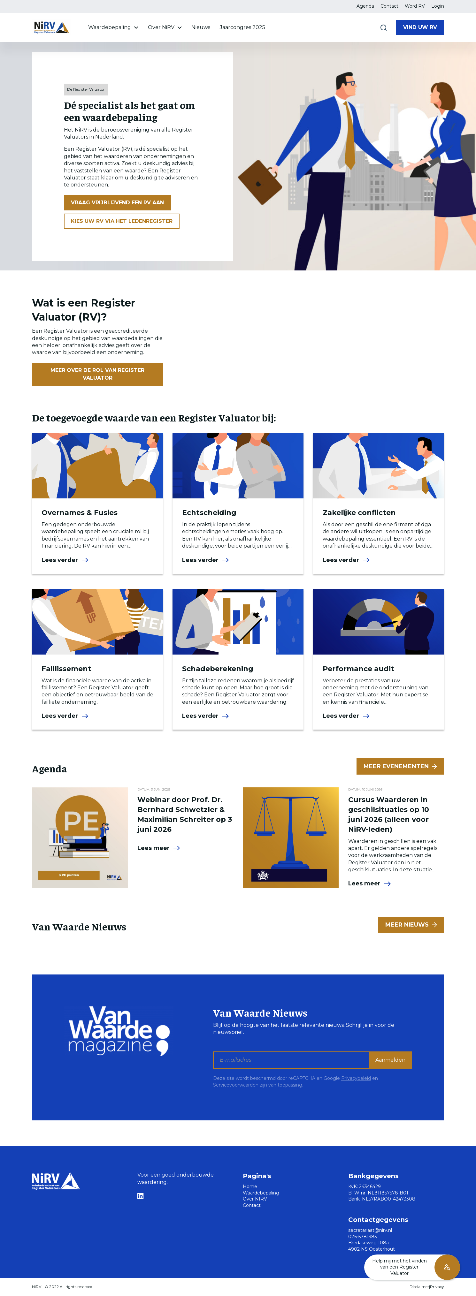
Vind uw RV (420, 27)
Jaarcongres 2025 (242, 27)
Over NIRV (255, 1199)
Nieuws (200, 27)
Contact (389, 6)
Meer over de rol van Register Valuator (97, 374)
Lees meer (158, 848)
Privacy (437, 1286)
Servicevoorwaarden (235, 1085)
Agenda (365, 6)
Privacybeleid (356, 1078)
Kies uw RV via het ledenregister (122, 221)
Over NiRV (165, 27)
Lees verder (65, 560)
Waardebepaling (113, 27)
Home (250, 1186)
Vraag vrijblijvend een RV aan (117, 203)
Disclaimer (419, 1286)
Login (437, 6)
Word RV (415, 6)
